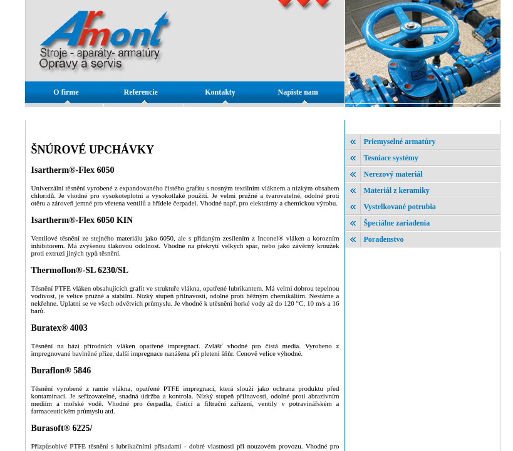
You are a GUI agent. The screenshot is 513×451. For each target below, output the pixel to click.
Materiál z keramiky (397, 190)
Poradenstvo (384, 239)
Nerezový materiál (393, 174)
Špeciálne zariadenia (397, 223)
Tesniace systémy (391, 157)
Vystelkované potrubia (400, 206)
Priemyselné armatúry (400, 141)
